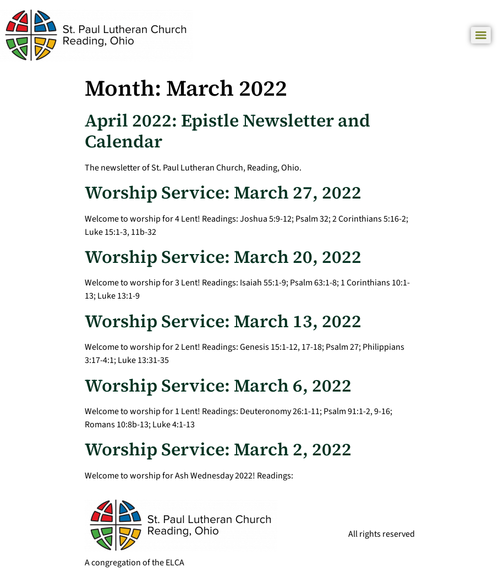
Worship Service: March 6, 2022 (218, 385)
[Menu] (481, 35)
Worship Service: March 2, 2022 (218, 449)
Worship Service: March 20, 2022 (223, 257)
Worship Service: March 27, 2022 (223, 192)
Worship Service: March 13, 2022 (223, 321)
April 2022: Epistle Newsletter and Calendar (227, 130)
